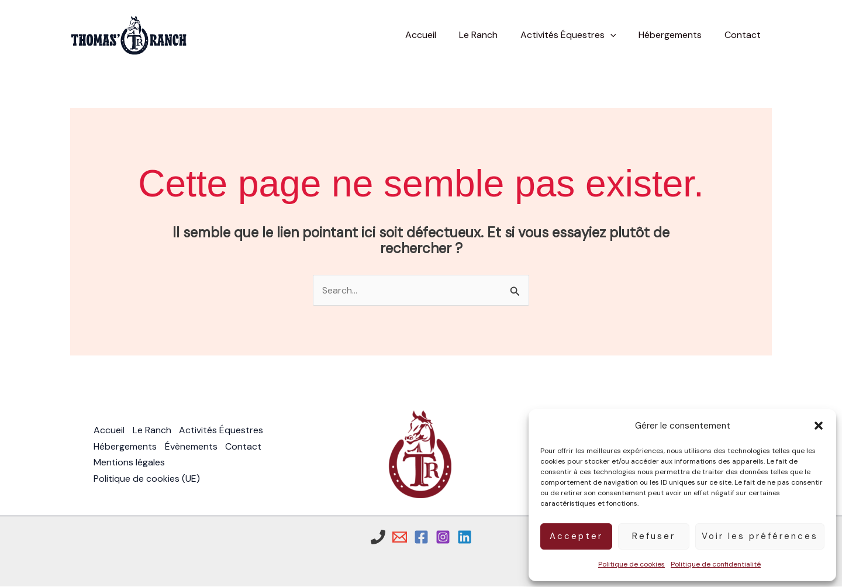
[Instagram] (443, 537)
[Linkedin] (464, 537)
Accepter (576, 536)
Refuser (653, 536)
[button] (818, 425)
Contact (245, 446)
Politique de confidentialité (716, 564)
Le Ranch (152, 430)
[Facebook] (421, 537)
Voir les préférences (760, 536)
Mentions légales (129, 463)
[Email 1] (399, 537)
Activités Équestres (223, 430)
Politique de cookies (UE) (147, 478)
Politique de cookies (631, 564)
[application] (620, 35)
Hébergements (125, 446)
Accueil (109, 430)
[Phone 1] (378, 537)
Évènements (191, 446)
